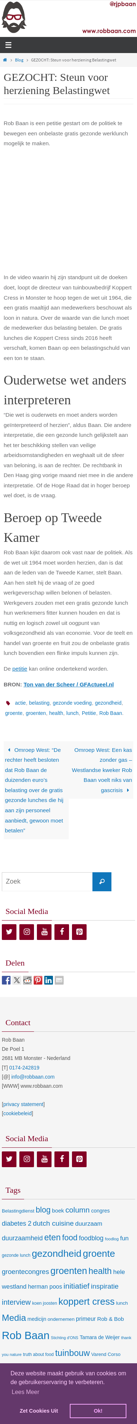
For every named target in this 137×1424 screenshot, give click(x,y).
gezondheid (108, 703)
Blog (19, 60)
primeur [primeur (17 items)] (86, 1318)
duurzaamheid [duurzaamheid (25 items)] (22, 1238)
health (56, 713)
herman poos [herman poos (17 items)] (45, 1286)
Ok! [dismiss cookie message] (98, 1411)
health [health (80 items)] (99, 1271)
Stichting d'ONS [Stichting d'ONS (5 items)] (64, 1337)
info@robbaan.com (33, 1077)
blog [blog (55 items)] (43, 1210)
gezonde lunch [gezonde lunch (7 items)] (16, 1255)
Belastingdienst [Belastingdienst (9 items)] (18, 1211)
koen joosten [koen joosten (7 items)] (44, 1303)
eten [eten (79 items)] (52, 1237)
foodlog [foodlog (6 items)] (112, 1239)
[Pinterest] (79, 932)
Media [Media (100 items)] (14, 1318)
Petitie (89, 713)
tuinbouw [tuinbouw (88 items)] (72, 1353)
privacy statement (23, 1104)
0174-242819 (24, 1068)
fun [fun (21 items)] (124, 1238)
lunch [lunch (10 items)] (122, 1303)
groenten (36, 713)
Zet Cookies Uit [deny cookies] (39, 1411)
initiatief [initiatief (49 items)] (77, 1286)
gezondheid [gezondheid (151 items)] (56, 1253)
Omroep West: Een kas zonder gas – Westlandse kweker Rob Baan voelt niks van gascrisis (102, 770)
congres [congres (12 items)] (100, 1211)
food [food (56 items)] (69, 1237)
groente (13, 713)
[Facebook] (61, 932)
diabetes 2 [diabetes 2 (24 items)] (16, 1223)
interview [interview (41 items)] (16, 1302)
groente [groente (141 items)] (99, 1253)
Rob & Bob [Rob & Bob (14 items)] (110, 1319)
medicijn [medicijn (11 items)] (36, 1319)
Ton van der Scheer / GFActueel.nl (68, 684)
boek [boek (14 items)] (58, 1210)
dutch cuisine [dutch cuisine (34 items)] (53, 1223)
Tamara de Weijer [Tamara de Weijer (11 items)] (99, 1337)
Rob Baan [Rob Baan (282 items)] (25, 1335)
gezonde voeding (72, 703)
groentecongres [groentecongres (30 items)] (25, 1271)
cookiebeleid (17, 1113)
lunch (72, 713)
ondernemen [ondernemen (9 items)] (61, 1319)
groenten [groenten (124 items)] (68, 1271)
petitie (19, 669)
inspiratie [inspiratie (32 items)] (105, 1286)
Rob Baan (110, 713)
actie (20, 703)
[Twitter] (9, 932)
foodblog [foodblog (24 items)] (91, 1238)
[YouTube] (44, 932)
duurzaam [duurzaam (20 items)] (88, 1223)
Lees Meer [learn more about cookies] (25, 1392)
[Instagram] (26, 932)
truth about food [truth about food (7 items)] (38, 1354)
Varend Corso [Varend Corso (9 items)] (106, 1354)
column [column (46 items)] (77, 1210)
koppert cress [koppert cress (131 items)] (86, 1301)
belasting (39, 703)
